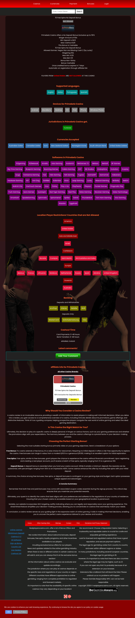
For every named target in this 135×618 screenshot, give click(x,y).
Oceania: (68, 280)
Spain (87, 273)
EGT (79, 169)
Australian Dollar (16, 145)
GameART (92, 175)
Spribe (67, 197)
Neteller (74, 308)
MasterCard (54, 320)
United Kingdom (110, 273)
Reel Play (72, 192)
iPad (74, 110)
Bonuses (90, 4)
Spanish (84, 92)
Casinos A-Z (16, 536)
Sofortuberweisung (71, 320)
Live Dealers (16, 550)
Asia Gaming (56, 163)
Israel (67, 243)
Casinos (36, 4)
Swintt (75, 197)
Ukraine (97, 273)
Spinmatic (42, 197)
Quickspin (42, 192)
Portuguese (72, 92)
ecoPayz (53, 308)
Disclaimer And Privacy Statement (96, 523)
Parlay (54, 186)
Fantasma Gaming (31, 175)
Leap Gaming (78, 180)
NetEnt (125, 180)
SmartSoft (14, 197)
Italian (60, 92)
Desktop (58, 110)
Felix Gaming (55, 175)
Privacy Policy (20, 612)
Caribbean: (68, 251)
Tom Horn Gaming (103, 197)
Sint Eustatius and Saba (86, 258)
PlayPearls (76, 186)
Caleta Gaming (68, 169)
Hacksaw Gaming (15, 180)
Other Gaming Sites (43, 523)
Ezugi (18, 175)
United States (67, 228)
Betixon (95, 163)
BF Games (116, 163)
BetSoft (105, 163)
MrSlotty (116, 180)
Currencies (54, 4)
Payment (73, 4)
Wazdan (62, 203)
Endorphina (102, 169)
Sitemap (58, 523)
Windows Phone (97, 110)
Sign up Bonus (16, 543)
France (31, 273)
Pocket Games (101, 186)
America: (68, 221)
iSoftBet (46, 180)
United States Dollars (118, 145)
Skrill (83, 308)
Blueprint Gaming (33, 169)
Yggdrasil (73, 203)
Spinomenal (56, 197)
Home (30, 523)
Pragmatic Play (117, 186)
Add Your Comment (68, 356)
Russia (78, 273)
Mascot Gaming (102, 180)
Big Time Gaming (15, 169)
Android (35, 110)
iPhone (83, 110)
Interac (64, 308)
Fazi (44, 175)
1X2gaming (20, 163)
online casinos (16, 530)
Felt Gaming (69, 175)
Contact (68, 523)
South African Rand (98, 145)
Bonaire (43, 258)
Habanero (116, 175)
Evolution (114, 169)
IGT (27, 180)
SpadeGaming (28, 197)
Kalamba (57, 180)
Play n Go (65, 186)
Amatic (45, 163)
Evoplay (125, 169)
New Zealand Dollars (59, 145)
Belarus (21, 273)
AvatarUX (70, 163)
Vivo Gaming (120, 197)
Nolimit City (17, 186)
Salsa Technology (120, 192)
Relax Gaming (85, 192)
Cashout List (16, 553)
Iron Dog (36, 180)
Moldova (53, 273)
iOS (67, 110)
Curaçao (53, 258)
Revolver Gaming (102, 192)
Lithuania (42, 273)
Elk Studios (89, 169)
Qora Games (28, 192)
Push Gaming (14, 192)
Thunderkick (87, 197)
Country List (16, 547)
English (51, 92)
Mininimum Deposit (16, 533)
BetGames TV (83, 163)
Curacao (67, 128)
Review (74, 399)
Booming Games (51, 169)
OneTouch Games (33, 186)
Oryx (46, 186)
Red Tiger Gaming (57, 192)
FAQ (78, 523)
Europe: (68, 265)
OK (8, 612)
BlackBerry (46, 110)
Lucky (89, 180)
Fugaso (81, 175)
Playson (88, 186)
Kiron (66, 180)
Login (106, 4)
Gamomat (104, 175)
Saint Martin (67, 258)
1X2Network (33, 163)
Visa (84, 320)
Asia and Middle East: (68, 236)
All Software (16, 540)
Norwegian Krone (79, 145)
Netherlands (66, 273)
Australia (67, 288)
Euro (46, 145)
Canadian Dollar (33, 145)
